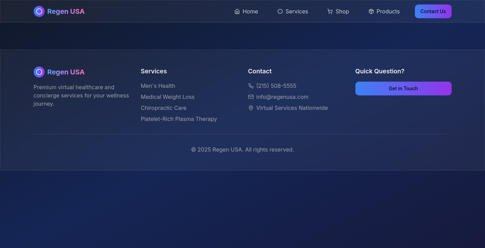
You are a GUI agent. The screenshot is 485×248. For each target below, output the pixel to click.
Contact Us (433, 11)
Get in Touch (403, 88)
